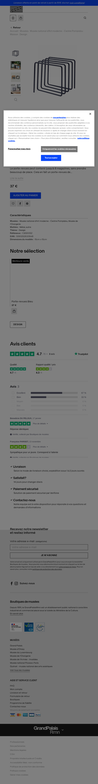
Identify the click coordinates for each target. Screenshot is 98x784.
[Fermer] (90, 114)
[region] (49, 138)
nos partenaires (59, 117)
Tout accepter (51, 158)
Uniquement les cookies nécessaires (59, 149)
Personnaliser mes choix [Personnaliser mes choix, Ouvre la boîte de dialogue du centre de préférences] (19, 149)
